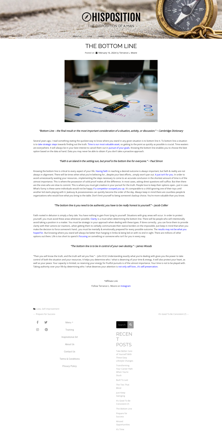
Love (89, 36)
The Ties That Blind (122, 386)
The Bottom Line (124, 408)
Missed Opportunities (123, 423)
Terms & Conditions (70, 359)
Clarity (94, 218)
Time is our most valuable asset (103, 144)
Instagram (126, 285)
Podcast (138, 36)
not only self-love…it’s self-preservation (138, 266)
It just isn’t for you (164, 174)
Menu (69, 322)
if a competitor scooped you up (108, 188)
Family (101, 36)
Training (69, 329)
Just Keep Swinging (120, 394)
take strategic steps (47, 144)
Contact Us (69, 351)
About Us (77, 36)
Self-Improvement (119, 36)
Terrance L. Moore (128, 52)
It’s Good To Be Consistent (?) (173, 314)
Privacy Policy (69, 366)
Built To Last (122, 380)
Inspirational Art (69, 337)
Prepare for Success (44, 314)
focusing (83, 236)
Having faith (102, 171)
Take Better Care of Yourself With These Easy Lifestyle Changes (124, 356)
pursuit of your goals (119, 147)
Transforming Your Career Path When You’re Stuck (124, 370)
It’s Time (120, 429)
